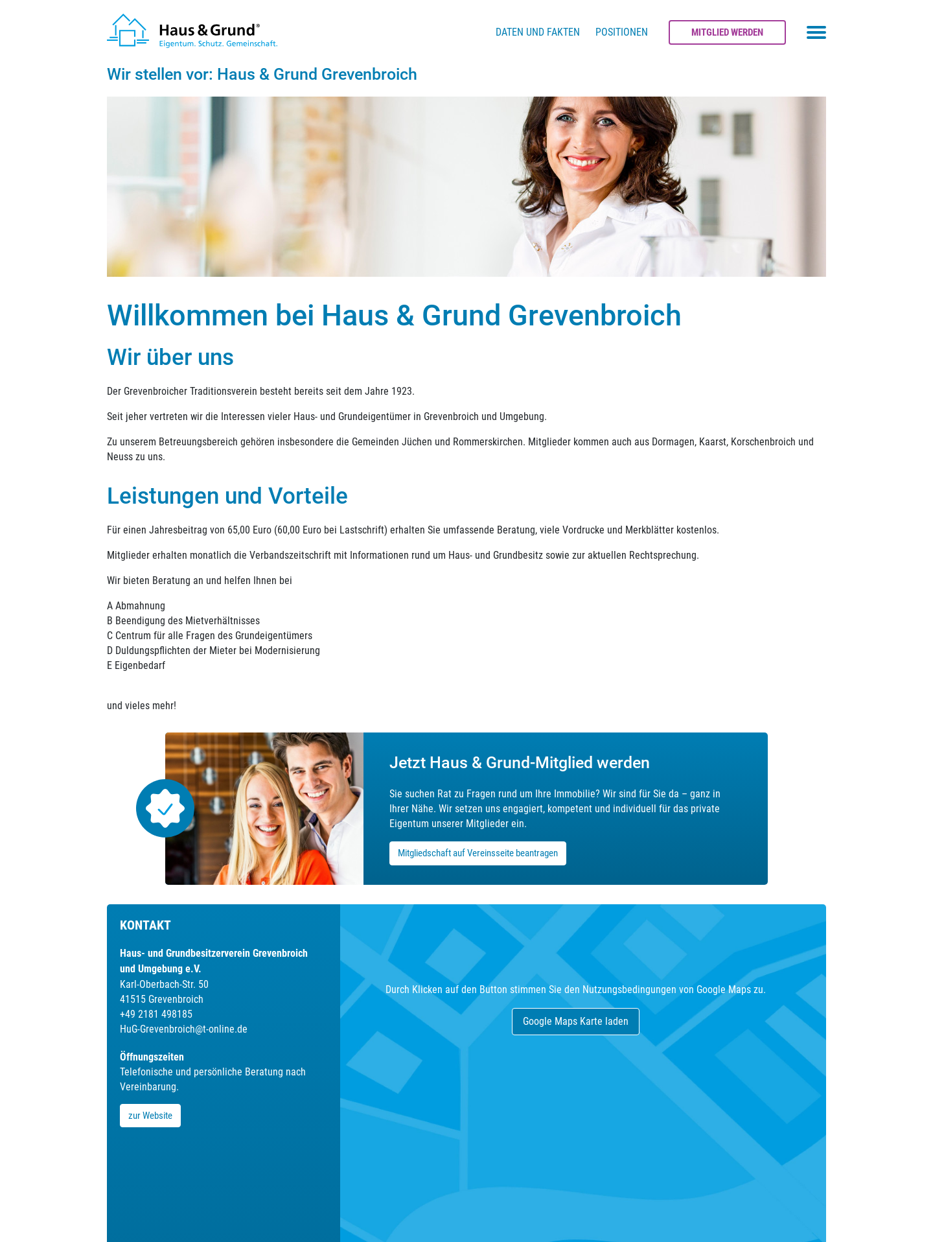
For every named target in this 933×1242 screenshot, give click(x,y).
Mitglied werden (727, 32)
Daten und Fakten (538, 32)
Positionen (621, 32)
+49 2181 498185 (156, 1014)
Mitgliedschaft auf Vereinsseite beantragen (478, 853)
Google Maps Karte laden (575, 1021)
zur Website (150, 1115)
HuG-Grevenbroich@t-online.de (184, 1029)
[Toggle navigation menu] (816, 32)
